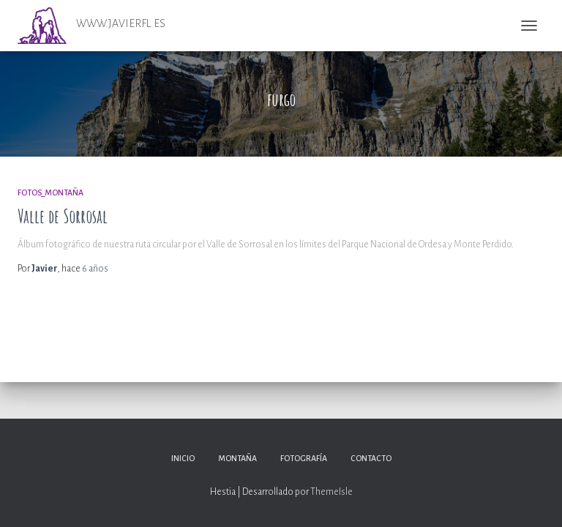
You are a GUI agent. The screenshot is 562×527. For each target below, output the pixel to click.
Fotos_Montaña (50, 192)
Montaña (237, 458)
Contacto (371, 458)
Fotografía (303, 458)
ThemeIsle (331, 492)
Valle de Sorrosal (63, 216)
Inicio (183, 458)
